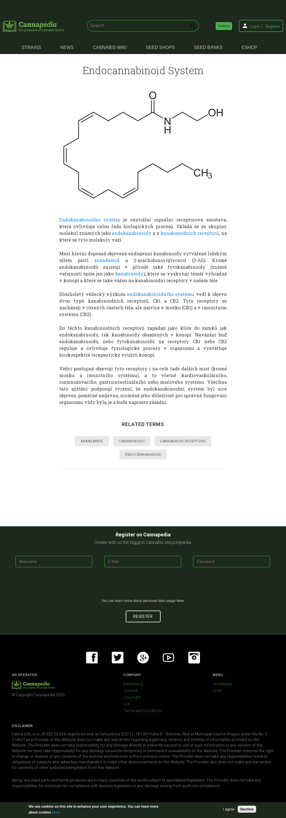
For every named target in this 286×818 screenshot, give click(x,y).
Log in (254, 26)
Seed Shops (160, 47)
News (67, 47)
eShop (249, 47)
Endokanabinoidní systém (89, 220)
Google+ (143, 658)
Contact (130, 690)
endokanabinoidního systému (161, 294)
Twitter (118, 658)
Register (273, 26)
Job (126, 704)
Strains (31, 47)
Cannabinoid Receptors (183, 441)
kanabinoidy (129, 274)
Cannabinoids (132, 441)
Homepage (222, 684)
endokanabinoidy (131, 233)
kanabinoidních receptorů (190, 233)
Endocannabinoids (143, 455)
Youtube (168, 658)
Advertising (133, 684)
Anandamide (91, 441)
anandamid (107, 260)
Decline (246, 809)
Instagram (194, 658)
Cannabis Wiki (110, 47)
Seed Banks (208, 47)
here (180, 601)
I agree (229, 809)
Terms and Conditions (143, 711)
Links (217, 690)
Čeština (224, 26)
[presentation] (143, 585)
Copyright (131, 697)
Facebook (92, 658)
